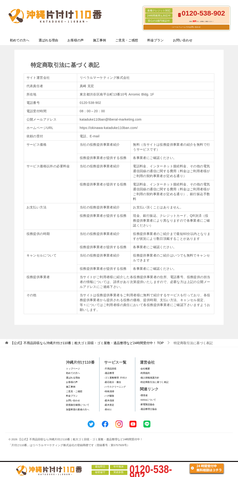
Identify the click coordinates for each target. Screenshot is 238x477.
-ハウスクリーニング (115, 386)
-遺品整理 (109, 373)
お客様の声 (75, 40)
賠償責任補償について (77, 405)
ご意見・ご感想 (126, 40)
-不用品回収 (110, 368)
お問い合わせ (182, 40)
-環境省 (144, 395)
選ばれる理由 (48, 40)
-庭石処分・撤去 (112, 382)
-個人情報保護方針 (149, 377)
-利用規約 (145, 373)
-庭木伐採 (109, 400)
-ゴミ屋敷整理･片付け (115, 377)
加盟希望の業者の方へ (77, 409)
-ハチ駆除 (109, 396)
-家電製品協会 (147, 404)
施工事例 (99, 40)
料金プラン (155, 40)
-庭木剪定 (109, 405)
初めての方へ (19, 40)
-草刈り (108, 409)
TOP (87, 343)
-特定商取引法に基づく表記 (154, 382)
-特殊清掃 (109, 391)
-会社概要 (145, 368)
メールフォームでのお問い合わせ (187, 27)
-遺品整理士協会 (148, 409)
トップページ (73, 368)
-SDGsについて (148, 399)
